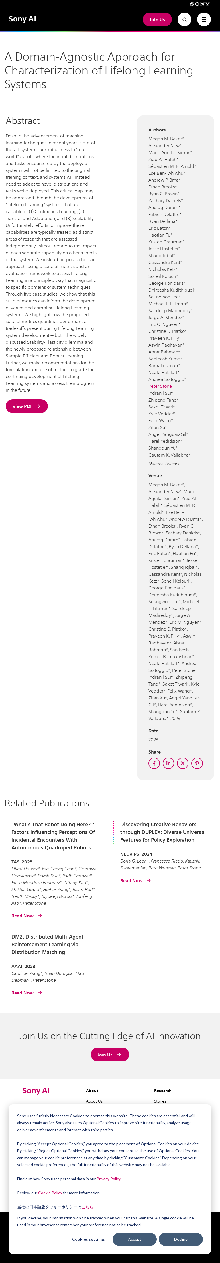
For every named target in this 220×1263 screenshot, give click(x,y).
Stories (160, 1101)
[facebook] (154, 763)
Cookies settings (88, 1239)
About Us (94, 1101)
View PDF (27, 406)
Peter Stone (160, 386)
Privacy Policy (109, 1178)
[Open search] (184, 19)
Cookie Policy (50, 1192)
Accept (134, 1239)
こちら (87, 1206)
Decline (181, 1239)
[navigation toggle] (204, 19)
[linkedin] (168, 763)
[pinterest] (197, 763)
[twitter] (182, 763)
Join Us (157, 19)
